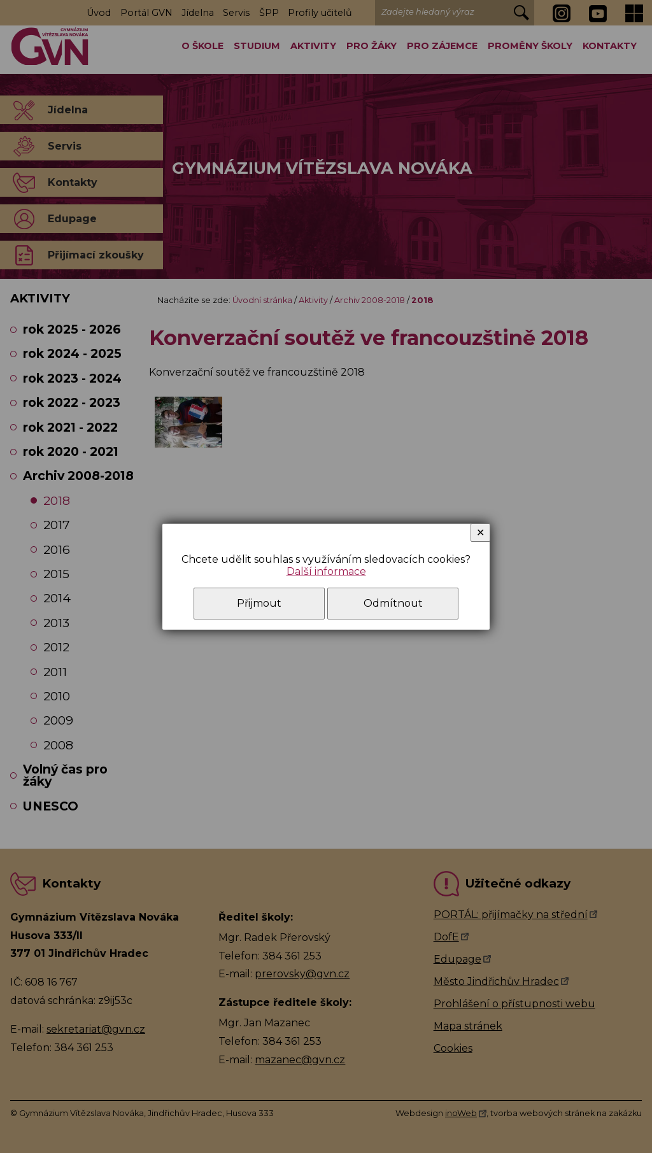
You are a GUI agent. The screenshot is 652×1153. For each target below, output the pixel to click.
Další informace (326, 571)
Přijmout (259, 603)
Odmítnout (393, 603)
